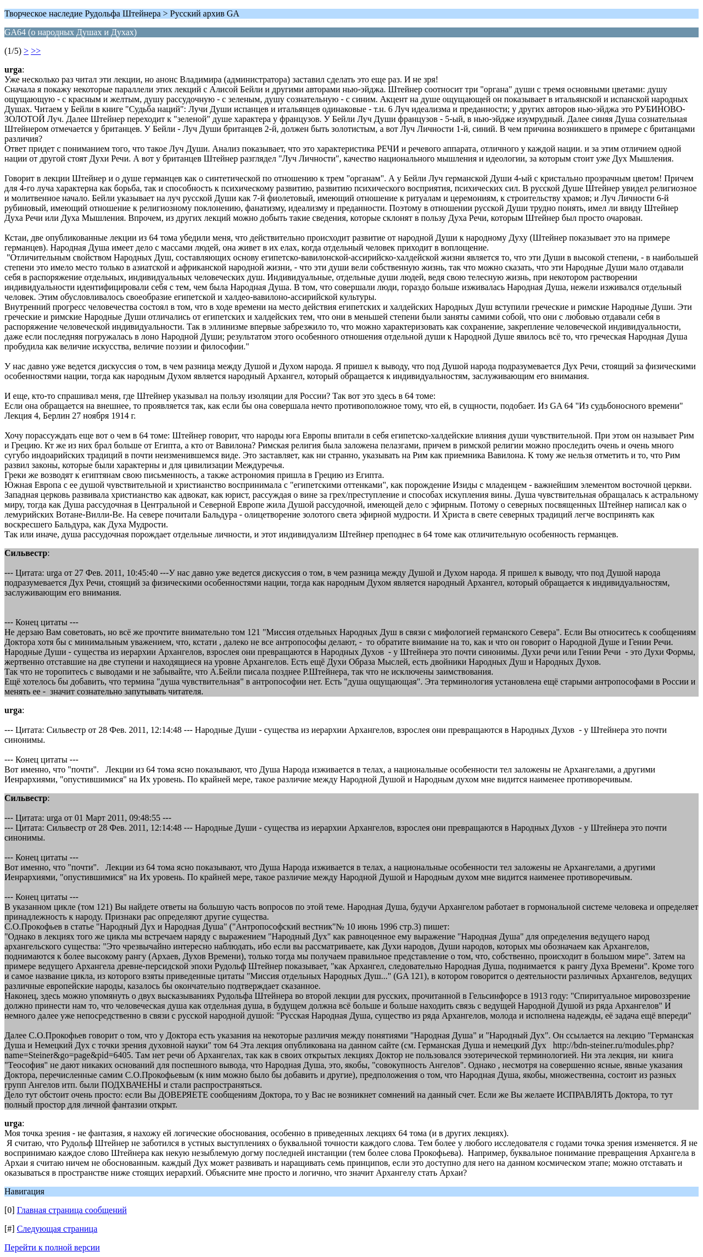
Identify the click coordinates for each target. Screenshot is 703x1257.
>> (36, 50)
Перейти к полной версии (52, 1247)
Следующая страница (57, 1228)
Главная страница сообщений (72, 1210)
